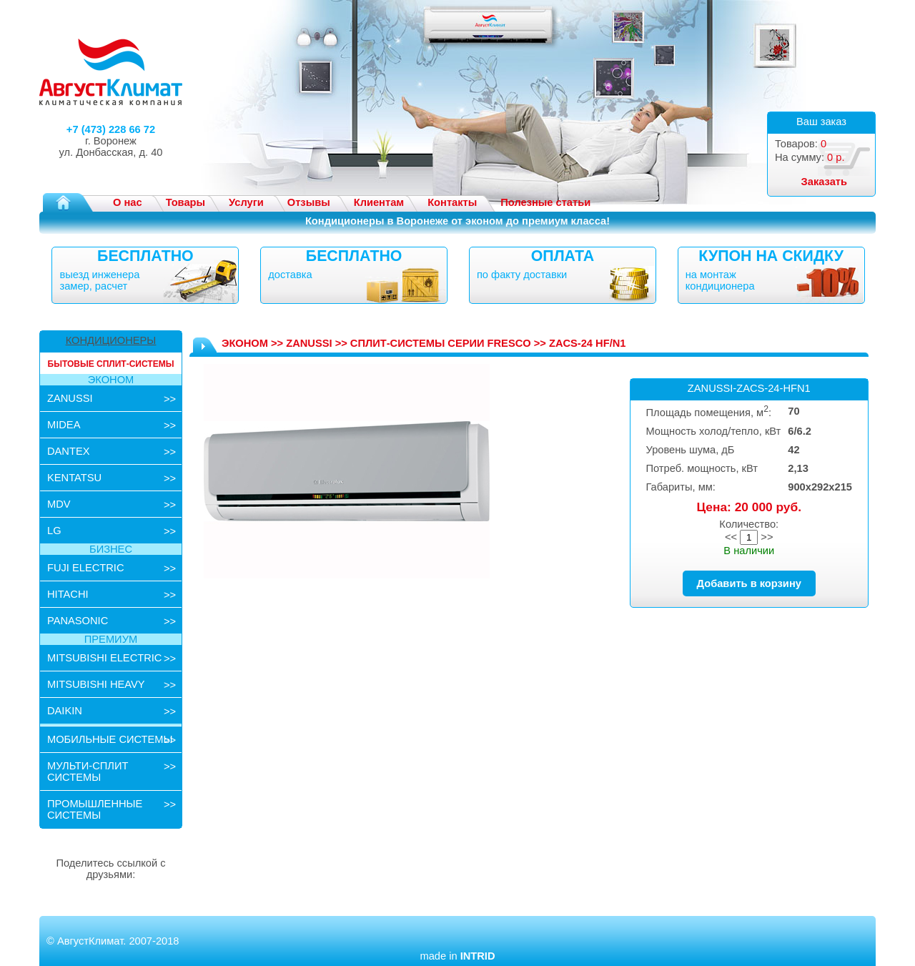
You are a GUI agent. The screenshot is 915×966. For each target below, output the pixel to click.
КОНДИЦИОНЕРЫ (111, 340)
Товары (185, 202)
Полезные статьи (545, 202)
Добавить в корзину (749, 583)
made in (457, 956)
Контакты (452, 202)
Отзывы (308, 202)
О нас (127, 202)
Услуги (246, 202)
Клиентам (379, 202)
